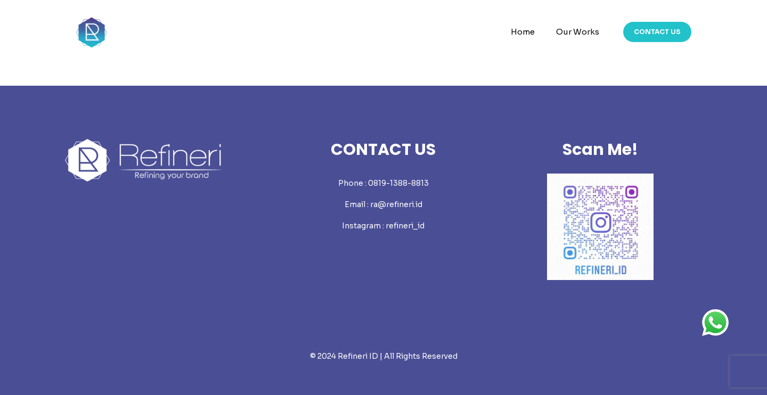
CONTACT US (657, 32)
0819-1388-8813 (398, 183)
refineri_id (405, 226)
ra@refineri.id (396, 204)
